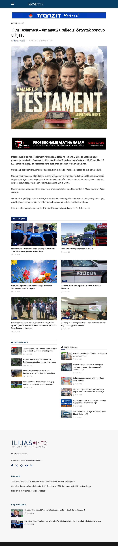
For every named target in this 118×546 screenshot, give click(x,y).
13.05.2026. (77, 373)
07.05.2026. (77, 417)
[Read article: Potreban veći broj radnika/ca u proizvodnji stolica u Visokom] (66, 356)
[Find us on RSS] (31, 465)
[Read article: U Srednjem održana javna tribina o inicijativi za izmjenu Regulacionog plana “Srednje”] (84, 308)
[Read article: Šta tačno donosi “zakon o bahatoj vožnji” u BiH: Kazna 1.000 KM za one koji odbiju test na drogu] (34, 234)
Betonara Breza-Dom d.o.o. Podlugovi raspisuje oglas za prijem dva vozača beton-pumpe (88, 366)
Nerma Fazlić (19, 41)
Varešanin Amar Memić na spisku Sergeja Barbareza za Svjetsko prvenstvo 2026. (39, 383)
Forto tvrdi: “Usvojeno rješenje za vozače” (77, 248)
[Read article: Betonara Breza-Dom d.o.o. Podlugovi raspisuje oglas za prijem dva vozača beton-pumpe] (66, 367)
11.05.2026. (77, 384)
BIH (14, 243)
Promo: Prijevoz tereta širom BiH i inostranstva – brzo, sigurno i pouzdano (39, 372)
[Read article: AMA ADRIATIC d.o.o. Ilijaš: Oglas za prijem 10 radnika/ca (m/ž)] (66, 414)
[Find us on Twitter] (16, 465)
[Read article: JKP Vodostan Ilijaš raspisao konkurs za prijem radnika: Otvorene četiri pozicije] (66, 392)
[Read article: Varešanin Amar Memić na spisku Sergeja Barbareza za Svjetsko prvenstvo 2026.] (16, 384)
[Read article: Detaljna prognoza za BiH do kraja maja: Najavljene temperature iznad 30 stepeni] (34, 271)
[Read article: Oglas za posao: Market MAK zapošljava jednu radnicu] (66, 381)
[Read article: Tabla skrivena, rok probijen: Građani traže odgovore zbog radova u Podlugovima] (16, 351)
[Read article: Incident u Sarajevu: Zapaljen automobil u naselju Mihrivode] (84, 271)
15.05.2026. (15, 254)
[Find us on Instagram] (21, 465)
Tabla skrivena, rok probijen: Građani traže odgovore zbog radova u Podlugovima (40, 349)
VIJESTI (50, 41)
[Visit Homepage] (35, 4)
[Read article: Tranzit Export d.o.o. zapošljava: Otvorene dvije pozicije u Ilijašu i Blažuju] (66, 403)
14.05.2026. (27, 376)
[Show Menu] (12, 4)
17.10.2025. (33, 41)
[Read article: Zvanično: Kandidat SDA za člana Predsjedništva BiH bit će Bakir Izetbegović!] (17, 513)
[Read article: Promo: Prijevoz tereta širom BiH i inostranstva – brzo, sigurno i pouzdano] (16, 373)
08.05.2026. (77, 395)
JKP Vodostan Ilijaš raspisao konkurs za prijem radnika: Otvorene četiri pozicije (88, 390)
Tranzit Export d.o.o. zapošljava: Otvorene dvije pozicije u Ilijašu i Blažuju (89, 401)
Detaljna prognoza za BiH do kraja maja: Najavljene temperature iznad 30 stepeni (31, 287)
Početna (14, 23)
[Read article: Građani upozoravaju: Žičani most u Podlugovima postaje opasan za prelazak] (16, 362)
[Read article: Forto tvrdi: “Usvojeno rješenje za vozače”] (84, 234)
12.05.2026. (27, 387)
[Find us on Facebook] (12, 465)
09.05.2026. (27, 365)
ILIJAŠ (21, 23)
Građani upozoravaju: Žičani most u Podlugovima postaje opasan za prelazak (39, 360)
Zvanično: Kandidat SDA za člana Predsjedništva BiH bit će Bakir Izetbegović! (43, 482)
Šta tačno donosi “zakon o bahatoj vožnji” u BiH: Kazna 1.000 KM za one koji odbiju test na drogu (33, 249)
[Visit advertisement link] (59, 17)
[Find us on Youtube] (26, 465)
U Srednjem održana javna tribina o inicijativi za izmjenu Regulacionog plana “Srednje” (83, 324)
